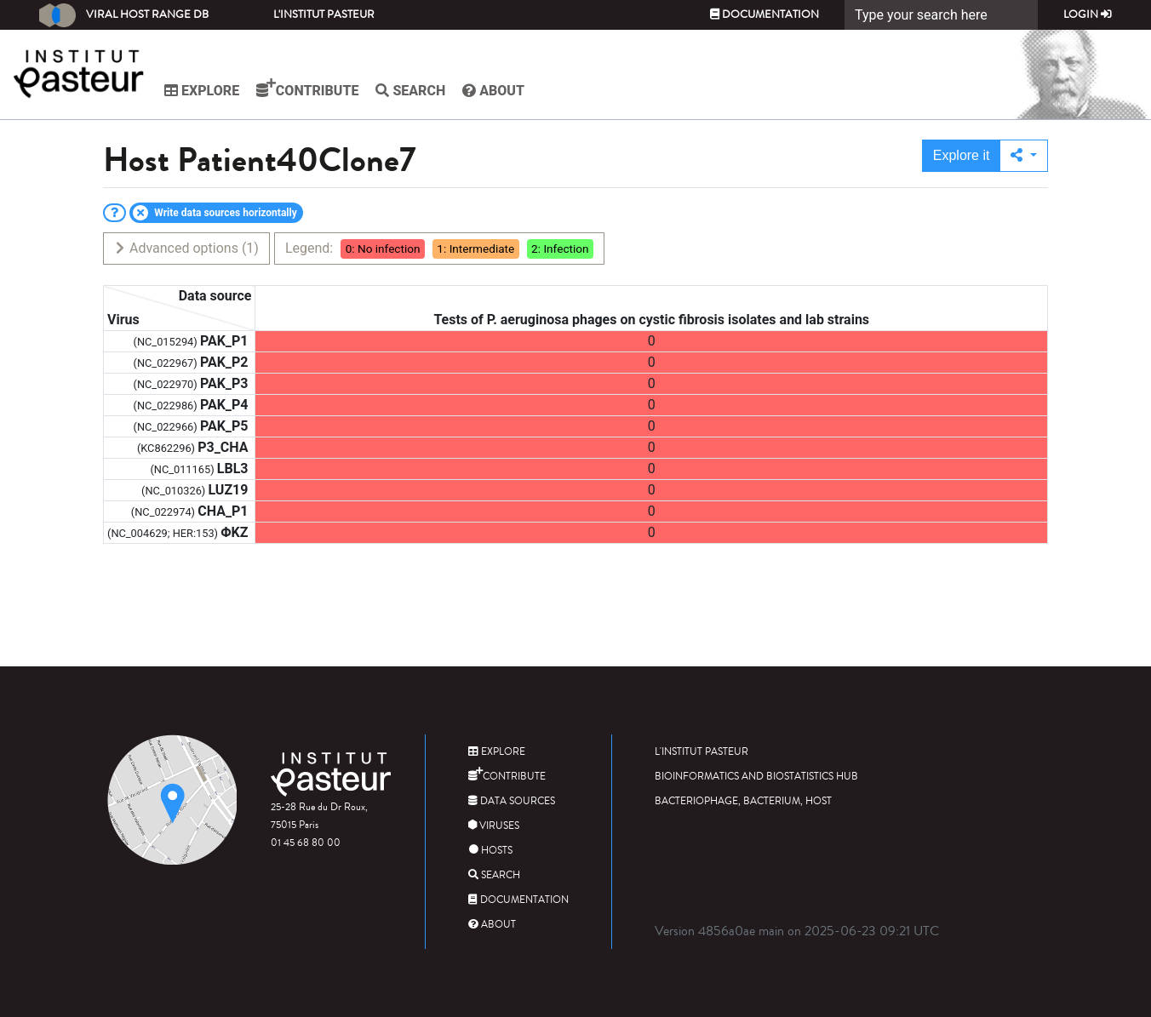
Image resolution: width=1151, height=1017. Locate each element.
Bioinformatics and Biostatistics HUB (756, 776)
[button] (1023, 156)
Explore (213, 91)
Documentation (764, 14)
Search (422, 91)
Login (1087, 14)
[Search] (941, 15)
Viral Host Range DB (124, 15)
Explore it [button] (961, 155)
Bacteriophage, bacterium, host (743, 801)
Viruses (493, 826)
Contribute (319, 88)
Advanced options (186, 248)
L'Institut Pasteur (324, 14)
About (505, 91)
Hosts (490, 850)
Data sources (511, 801)
